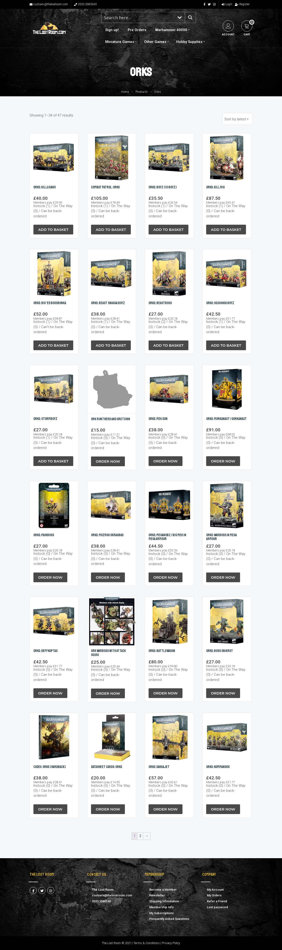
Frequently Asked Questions (169, 919)
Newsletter (157, 895)
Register (242, 4)
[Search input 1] (138, 17)
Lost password (217, 907)
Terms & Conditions (147, 943)
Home (125, 91)
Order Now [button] (108, 461)
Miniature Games (119, 42)
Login (227, 4)
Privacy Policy (171, 943)
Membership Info (161, 907)
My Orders (214, 895)
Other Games (155, 42)
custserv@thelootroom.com (49, 4)
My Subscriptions (161, 913)
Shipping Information (164, 901)
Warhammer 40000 (171, 30)
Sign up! (112, 30)
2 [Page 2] (140, 836)
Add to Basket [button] (53, 229)
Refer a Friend (217, 901)
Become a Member (163, 889)
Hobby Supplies (189, 42)
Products (142, 91)
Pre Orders (137, 30)
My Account (215, 889)
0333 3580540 (85, 4)
